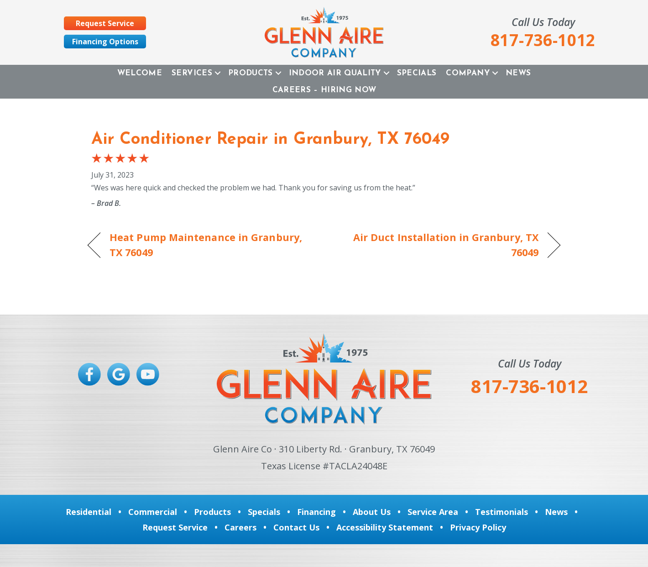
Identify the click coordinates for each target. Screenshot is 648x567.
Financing (316, 511)
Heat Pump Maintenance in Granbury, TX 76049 (206, 244)
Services (192, 73)
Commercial (152, 511)
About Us (372, 511)
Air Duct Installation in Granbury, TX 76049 (438, 244)
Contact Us (296, 527)
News (518, 73)
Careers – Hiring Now (324, 90)
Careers (240, 527)
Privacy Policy (478, 527)
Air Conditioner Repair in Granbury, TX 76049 (270, 139)
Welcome (139, 73)
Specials (417, 73)
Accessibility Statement (384, 527)
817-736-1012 (529, 386)
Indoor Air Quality (335, 73)
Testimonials (501, 511)
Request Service (175, 527)
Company (467, 73)
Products (250, 73)
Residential (88, 511)
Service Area (433, 511)
